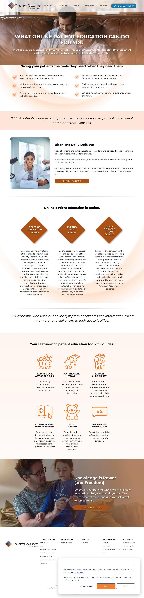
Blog (104, 553)
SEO (41, 546)
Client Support (127, 549)
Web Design (44, 542)
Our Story (85, 542)
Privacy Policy (79, 572)
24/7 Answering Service (47, 560)
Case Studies (106, 546)
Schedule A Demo (129, 542)
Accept (106, 586)
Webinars (105, 542)
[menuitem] (48, 6)
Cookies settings (86, 586)
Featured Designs (66, 542)
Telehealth (43, 563)
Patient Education (46, 556)
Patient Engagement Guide (111, 549)
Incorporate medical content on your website (77, 159)
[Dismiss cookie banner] (134, 564)
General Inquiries (128, 546)
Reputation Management (48, 549)
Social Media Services (47, 553)
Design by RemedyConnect (55, 588)
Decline (125, 586)
